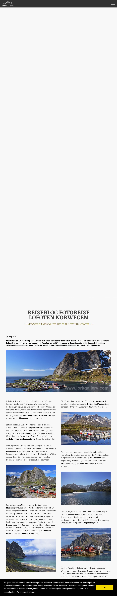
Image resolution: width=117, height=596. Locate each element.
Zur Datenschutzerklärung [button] (26, 592)
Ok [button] (105, 588)
